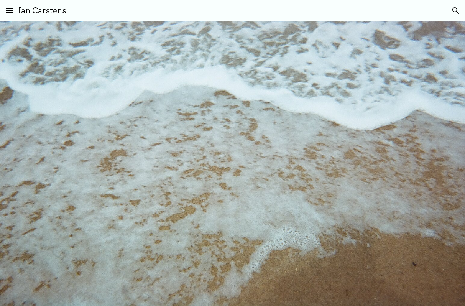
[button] (9, 10)
